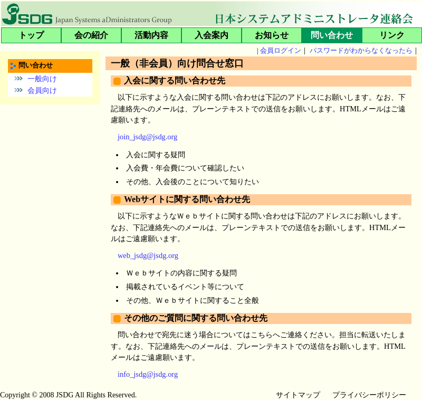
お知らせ (272, 35)
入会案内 (211, 35)
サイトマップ (298, 395)
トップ (31, 35)
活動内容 (151, 35)
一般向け (42, 78)
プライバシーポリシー (369, 395)
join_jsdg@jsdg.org (147, 136)
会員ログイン (280, 50)
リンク (392, 35)
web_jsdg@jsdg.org (148, 255)
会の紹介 (91, 35)
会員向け (42, 90)
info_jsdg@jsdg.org (148, 374)
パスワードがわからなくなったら (361, 50)
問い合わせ (332, 35)
